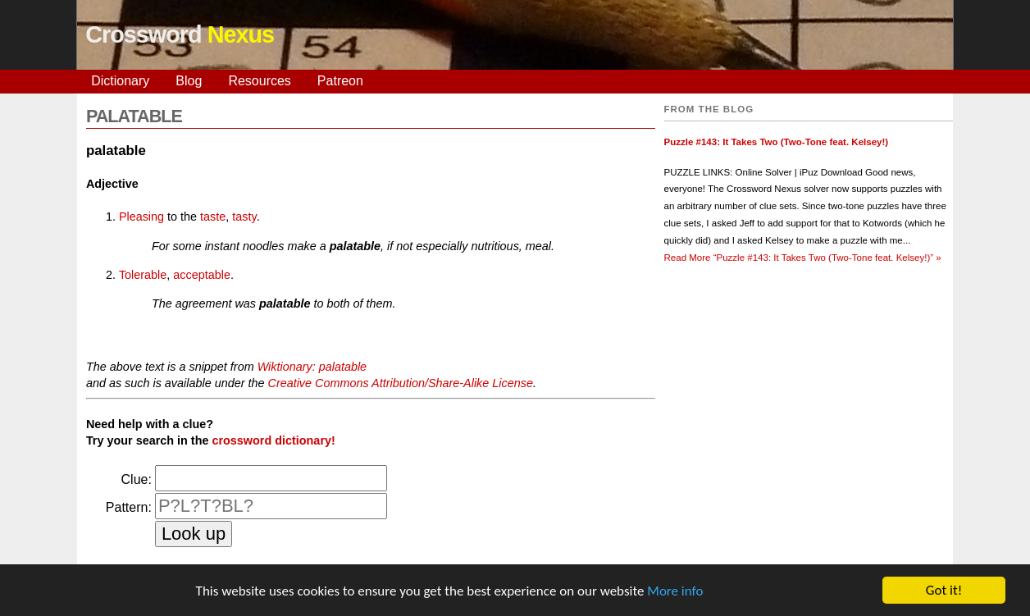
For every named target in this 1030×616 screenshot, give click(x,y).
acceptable (201, 274)
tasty (244, 216)
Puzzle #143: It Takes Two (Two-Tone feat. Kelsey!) (776, 142)
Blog (188, 81)
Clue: (136, 479)
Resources (259, 81)
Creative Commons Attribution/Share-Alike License (399, 383)
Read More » (802, 257)
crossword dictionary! (273, 440)
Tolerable (142, 274)
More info (675, 591)
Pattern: (129, 507)
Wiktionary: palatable (312, 366)
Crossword (179, 34)
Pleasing (141, 216)
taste (213, 216)
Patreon (340, 81)
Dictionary (120, 81)
